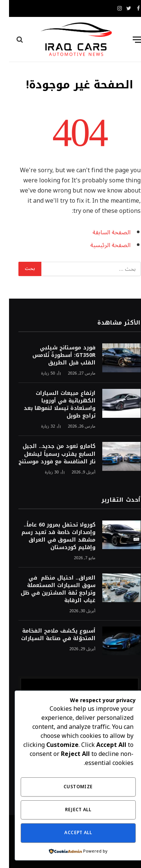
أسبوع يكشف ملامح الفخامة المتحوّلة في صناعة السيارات (49, 634)
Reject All (69, 810)
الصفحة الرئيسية (101, 245)
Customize (69, 787)
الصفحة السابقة (102, 232)
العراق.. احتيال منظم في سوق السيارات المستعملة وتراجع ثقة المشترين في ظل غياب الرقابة (49, 589)
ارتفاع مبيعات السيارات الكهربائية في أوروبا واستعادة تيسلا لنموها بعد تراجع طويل (50, 404)
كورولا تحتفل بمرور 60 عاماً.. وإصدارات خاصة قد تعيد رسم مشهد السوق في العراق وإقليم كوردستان (49, 536)
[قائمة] (128, 39)
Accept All (69, 833)
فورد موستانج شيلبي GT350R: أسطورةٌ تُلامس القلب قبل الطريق (54, 355)
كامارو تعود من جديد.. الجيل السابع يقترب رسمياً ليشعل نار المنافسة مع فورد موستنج (47, 453)
